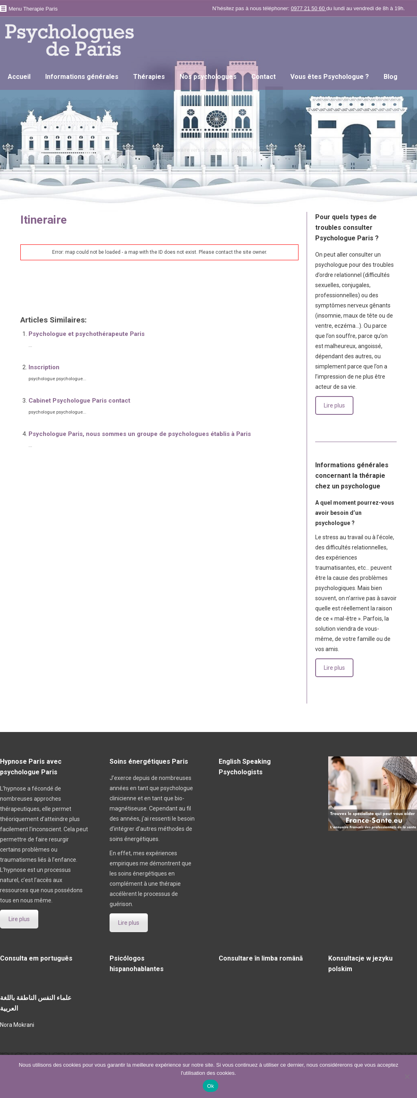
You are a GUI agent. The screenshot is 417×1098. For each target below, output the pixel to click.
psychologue (37, 290)
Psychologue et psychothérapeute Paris (87, 334)
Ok (210, 1086)
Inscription (44, 367)
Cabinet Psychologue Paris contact (79, 400)
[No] (407, 1076)
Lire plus (334, 405)
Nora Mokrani (17, 1025)
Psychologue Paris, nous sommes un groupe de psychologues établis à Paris (140, 434)
